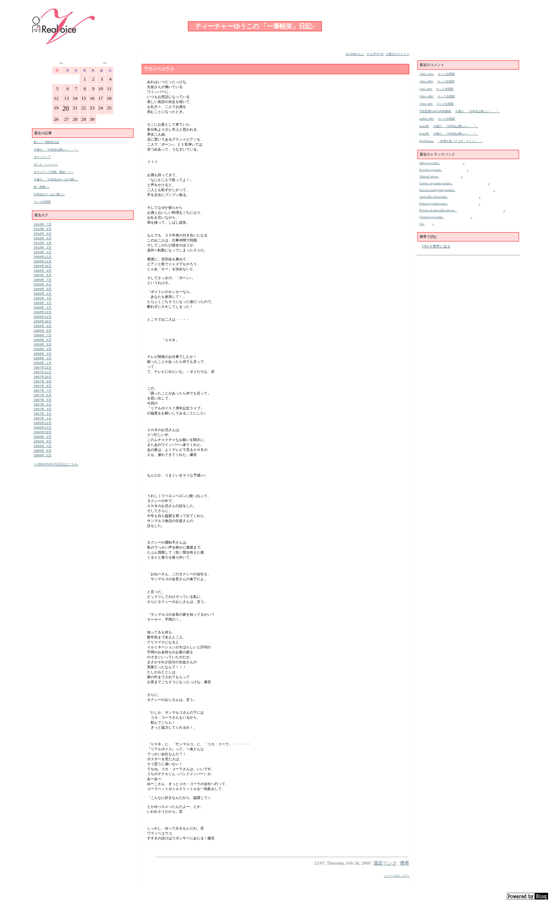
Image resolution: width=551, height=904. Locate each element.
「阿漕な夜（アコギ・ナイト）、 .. (460, 141)
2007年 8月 (43, 398)
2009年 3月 (43, 304)
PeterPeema (426, 141)
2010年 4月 (43, 239)
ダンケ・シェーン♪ (46, 164)
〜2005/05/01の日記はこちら (56, 482)
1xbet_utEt (426, 103)
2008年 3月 (43, 363)
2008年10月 (43, 329)
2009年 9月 (43, 274)
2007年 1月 (43, 433)
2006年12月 (43, 438)
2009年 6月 (43, 289)
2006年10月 (43, 448)
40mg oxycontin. (429, 163)
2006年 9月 (43, 453)
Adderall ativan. (429, 176)
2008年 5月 (43, 354)
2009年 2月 (43, 309)
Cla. (422, 223)
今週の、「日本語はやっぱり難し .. (56, 179)
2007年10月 (43, 388)
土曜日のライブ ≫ (397, 54)
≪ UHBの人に (355, 54)
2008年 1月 (43, 373)
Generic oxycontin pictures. (436, 183)
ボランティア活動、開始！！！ (54, 172)
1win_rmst (426, 89)
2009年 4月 (43, 299)
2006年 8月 (43, 458)
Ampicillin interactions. (433, 196)
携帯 (404, 863)
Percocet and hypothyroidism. (437, 190)
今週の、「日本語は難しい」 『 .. (56, 149)
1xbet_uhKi (426, 96)
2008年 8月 (43, 339)
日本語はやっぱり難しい (49, 194)
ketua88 (424, 126)
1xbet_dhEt (426, 81)
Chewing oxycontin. (431, 217)
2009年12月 (43, 259)
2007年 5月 (43, 413)
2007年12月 (43, 378)
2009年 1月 (43, 314)
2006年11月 (43, 443)
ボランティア (42, 157)
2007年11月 (43, 383)
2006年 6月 (43, 468)
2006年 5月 (43, 473)
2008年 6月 (43, 349)
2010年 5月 (43, 234)
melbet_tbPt (426, 118)
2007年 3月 (43, 423)
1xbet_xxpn (426, 74)
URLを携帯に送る (436, 246)
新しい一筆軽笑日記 (46, 142)
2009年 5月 (43, 294)
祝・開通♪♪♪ (42, 187)
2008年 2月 (43, 368)
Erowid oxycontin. (430, 169)
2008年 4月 (43, 358)
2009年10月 (43, 269)
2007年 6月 (43, 408)
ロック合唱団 (42, 201)
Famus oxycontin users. (433, 203)
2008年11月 (43, 324)
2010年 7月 (43, 224)
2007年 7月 (43, 403)
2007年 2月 (43, 428)
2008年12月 (43, 319)
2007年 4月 (43, 418)
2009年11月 (43, 264)
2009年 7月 (43, 284)
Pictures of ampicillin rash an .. (438, 210)
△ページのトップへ (396, 875)
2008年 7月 (43, 344)
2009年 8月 (43, 279)
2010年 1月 (43, 254)
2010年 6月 (43, 229)
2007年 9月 (43, 393)
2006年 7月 (43, 463)
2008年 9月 (43, 334)
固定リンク (385, 863)
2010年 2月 (43, 249)
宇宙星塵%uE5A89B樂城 (435, 111)
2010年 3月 (43, 244)
